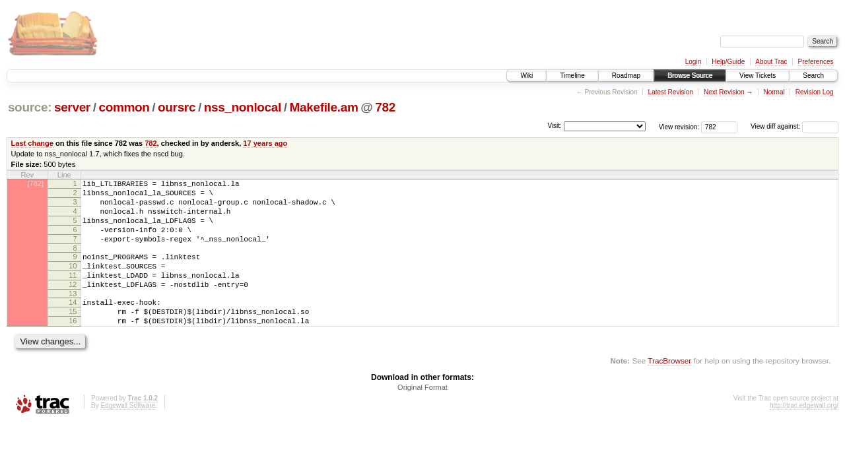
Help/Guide (728, 61)
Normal (773, 92)
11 (73, 293)
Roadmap (626, 75)
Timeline (572, 75)
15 (73, 335)
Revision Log (814, 92)
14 (73, 324)
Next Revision (724, 92)
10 (73, 282)
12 (73, 304)
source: (29, 107)
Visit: (554, 125)
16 (73, 346)
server (72, 107)
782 (385, 107)
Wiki (526, 75)
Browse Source (689, 75)
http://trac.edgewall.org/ (804, 433)
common (123, 107)
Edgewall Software (127, 433)
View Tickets (757, 75)
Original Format (422, 415)
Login (693, 61)
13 (73, 315)
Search (813, 75)
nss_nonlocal (242, 107)
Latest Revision (670, 92)
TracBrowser (669, 388)
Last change (32, 143)
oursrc (176, 107)
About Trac (771, 61)
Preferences (816, 61)
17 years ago (265, 143)
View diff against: (794, 126)
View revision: (679, 126)
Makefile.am (323, 107)
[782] (36, 183)
